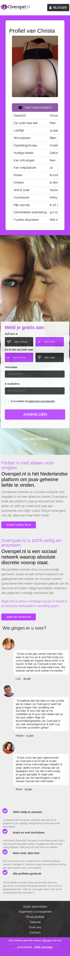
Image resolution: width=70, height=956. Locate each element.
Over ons (35, 927)
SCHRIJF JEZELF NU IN (19, 525)
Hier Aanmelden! (35, 107)
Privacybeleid (35, 917)
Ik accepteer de (33, 401)
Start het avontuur (19, 617)
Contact (35, 932)
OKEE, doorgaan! (43, 947)
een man (49, 341)
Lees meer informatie (35, 439)
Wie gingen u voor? (35, 293)
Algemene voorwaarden (35, 911)
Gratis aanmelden (35, 906)
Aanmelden (35, 414)
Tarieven (35, 922)
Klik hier (46, 940)
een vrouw (21, 341)
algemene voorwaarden (41, 401)
